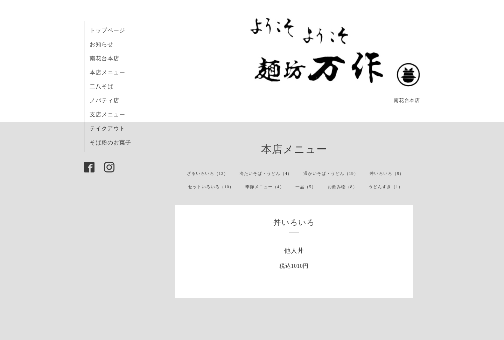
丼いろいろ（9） (387, 173)
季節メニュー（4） (264, 186)
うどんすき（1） (386, 186)
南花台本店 (104, 58)
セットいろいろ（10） (211, 186)
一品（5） (305, 186)
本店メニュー (107, 72)
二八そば (101, 86)
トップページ (107, 30)
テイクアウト (107, 128)
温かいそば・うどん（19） (330, 173)
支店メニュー (107, 114)
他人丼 (294, 250)
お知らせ (101, 44)
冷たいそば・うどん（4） (265, 173)
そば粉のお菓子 (110, 142)
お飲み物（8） (342, 186)
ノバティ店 (104, 100)
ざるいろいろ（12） (207, 173)
